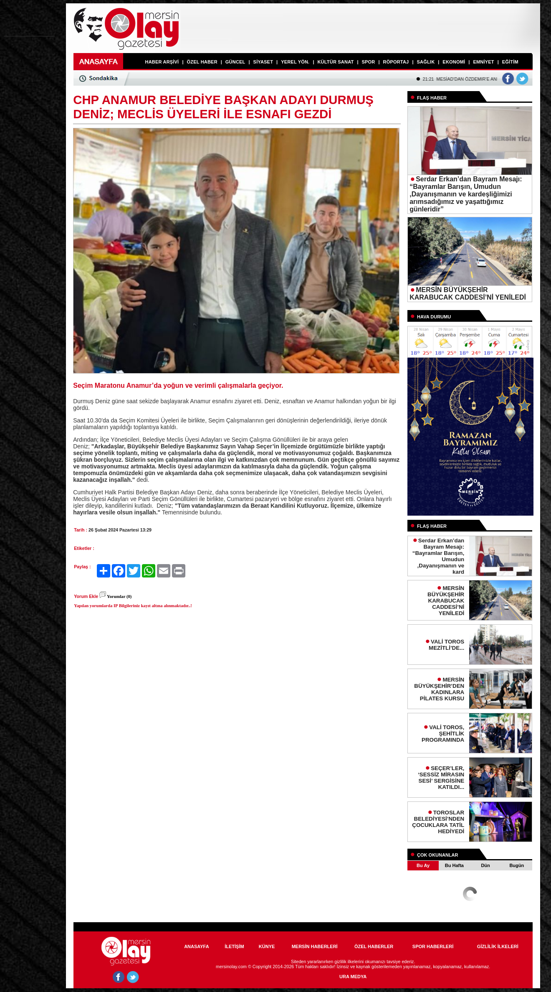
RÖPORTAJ (396, 61)
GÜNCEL (235, 61)
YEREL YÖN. (295, 61)
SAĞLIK (426, 61)
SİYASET (263, 61)
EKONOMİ (453, 61)
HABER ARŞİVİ (162, 61)
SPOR (368, 61)
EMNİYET (483, 61)
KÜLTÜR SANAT (335, 61)
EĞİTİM (510, 61)
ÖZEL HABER (202, 61)
